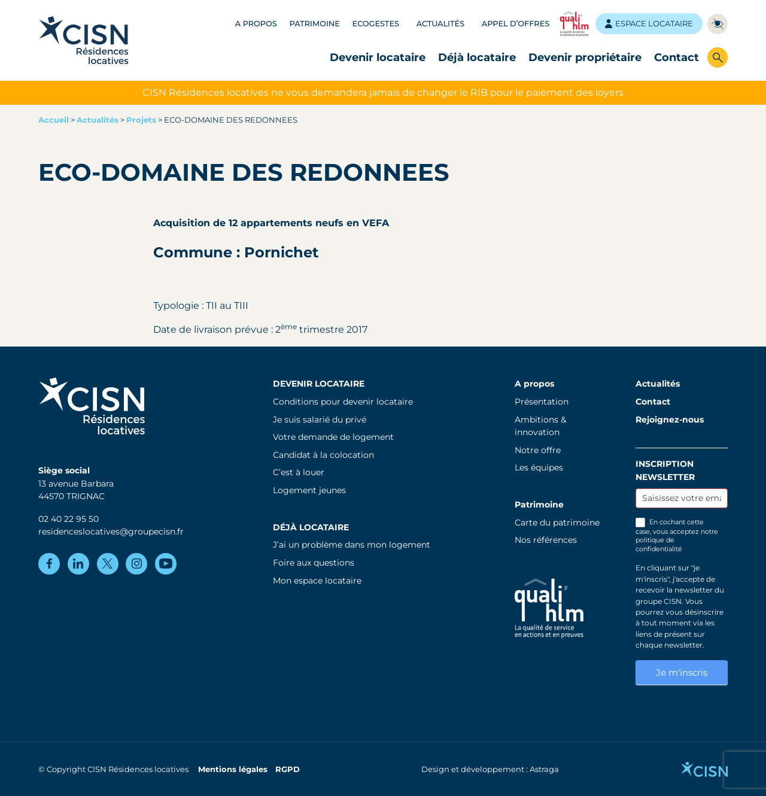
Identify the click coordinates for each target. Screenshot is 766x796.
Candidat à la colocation (323, 454)
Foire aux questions (313, 562)
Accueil (53, 120)
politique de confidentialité (659, 544)
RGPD (287, 769)
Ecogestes (375, 23)
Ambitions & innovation (540, 426)
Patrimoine (315, 23)
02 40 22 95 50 (68, 519)
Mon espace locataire (317, 580)
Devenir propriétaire (585, 57)
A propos (256, 23)
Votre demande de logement (333, 437)
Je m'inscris (681, 672)
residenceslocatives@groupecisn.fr (111, 531)
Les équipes (539, 467)
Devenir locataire (377, 57)
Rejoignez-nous (670, 419)
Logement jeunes (309, 490)
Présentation (542, 401)
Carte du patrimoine (557, 522)
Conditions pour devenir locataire (343, 401)
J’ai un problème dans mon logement (351, 544)
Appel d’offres (515, 23)
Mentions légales (233, 769)
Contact (676, 57)
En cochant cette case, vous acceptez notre (677, 535)
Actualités (440, 23)
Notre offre (538, 450)
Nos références (546, 539)
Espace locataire (649, 23)
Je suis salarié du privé (319, 419)
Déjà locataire (477, 57)
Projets (141, 120)
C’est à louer (298, 472)
